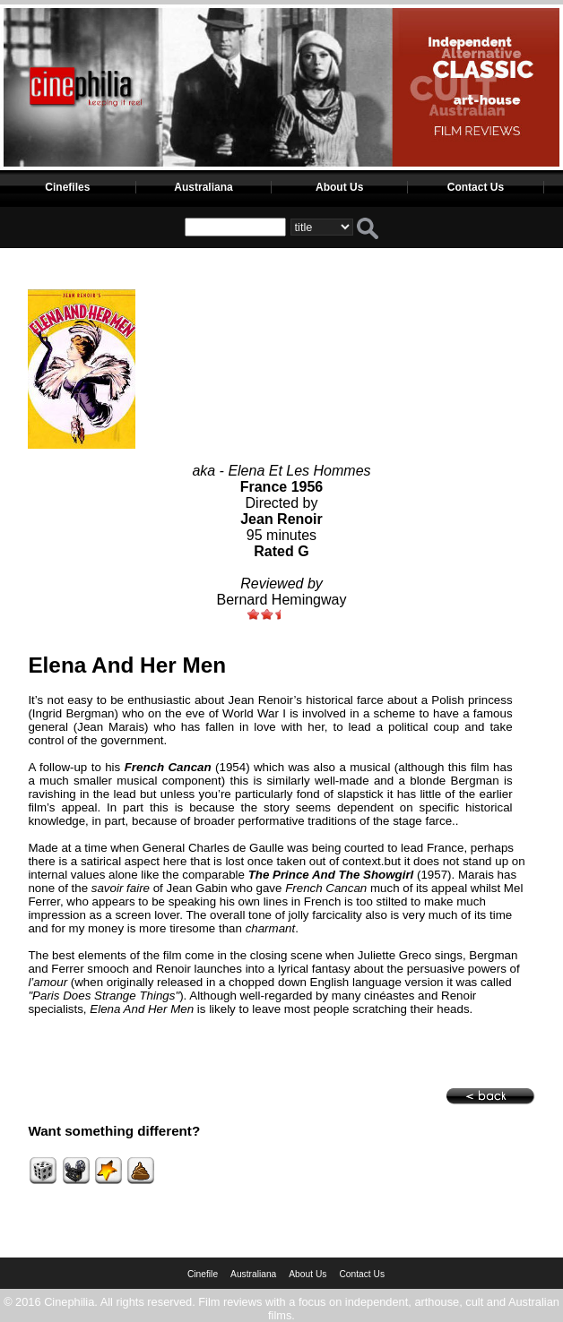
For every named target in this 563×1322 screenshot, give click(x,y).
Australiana (203, 187)
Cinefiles (67, 187)
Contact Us (475, 187)
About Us (339, 187)
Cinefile (202, 1274)
